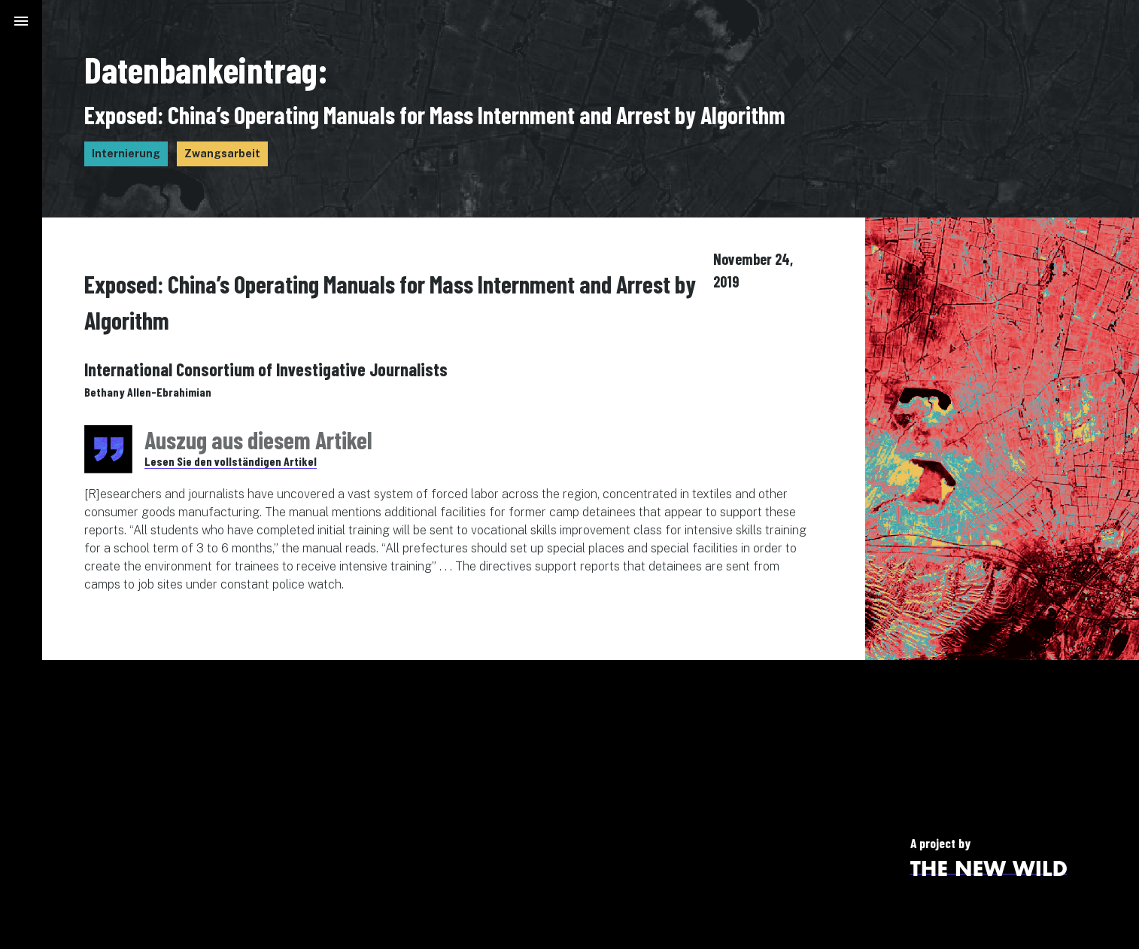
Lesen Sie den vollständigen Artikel (230, 461)
